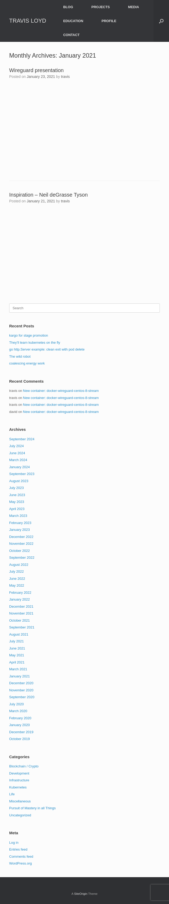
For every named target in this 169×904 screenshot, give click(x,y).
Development (19, 773)
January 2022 (19, 599)
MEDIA (133, 7)
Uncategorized (20, 815)
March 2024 (18, 460)
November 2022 (21, 544)
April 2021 (17, 662)
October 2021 (19, 620)
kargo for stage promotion (28, 335)
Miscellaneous (20, 801)
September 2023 (21, 474)
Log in (13, 843)
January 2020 (19, 725)
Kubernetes (18, 787)
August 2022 (18, 565)
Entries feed (18, 849)
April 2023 (17, 509)
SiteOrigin (81, 893)
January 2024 (19, 467)
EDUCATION (73, 21)
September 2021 (21, 627)
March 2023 (18, 516)
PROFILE (109, 21)
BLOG (68, 7)
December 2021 (21, 606)
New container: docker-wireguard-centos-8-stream (61, 391)
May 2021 (16, 655)
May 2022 (16, 585)
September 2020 (21, 697)
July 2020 (16, 704)
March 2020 (18, 711)
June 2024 (17, 453)
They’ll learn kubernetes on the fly (34, 342)
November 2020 (21, 690)
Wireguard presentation (36, 70)
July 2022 (16, 571)
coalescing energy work (27, 363)
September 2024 (21, 439)
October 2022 (19, 551)
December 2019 (21, 732)
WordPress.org (20, 863)
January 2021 (19, 676)
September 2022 (21, 558)
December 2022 (21, 537)
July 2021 (16, 641)
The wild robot (20, 356)
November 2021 (21, 613)
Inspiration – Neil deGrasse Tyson (48, 195)
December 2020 (21, 683)
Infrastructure (19, 780)
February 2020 (20, 718)
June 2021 (17, 648)
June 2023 (17, 495)
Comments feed (21, 856)
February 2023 (20, 523)
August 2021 (18, 634)
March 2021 (18, 669)
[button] (161, 21)
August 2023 (18, 481)
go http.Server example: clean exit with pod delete (47, 349)
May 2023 (16, 502)
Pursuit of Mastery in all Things (32, 808)
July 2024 (16, 446)
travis (65, 76)
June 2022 (17, 579)
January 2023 (19, 530)
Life (12, 794)
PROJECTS (100, 7)
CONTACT (71, 35)
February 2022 (20, 593)
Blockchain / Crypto (24, 766)
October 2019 (19, 739)
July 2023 (16, 488)
